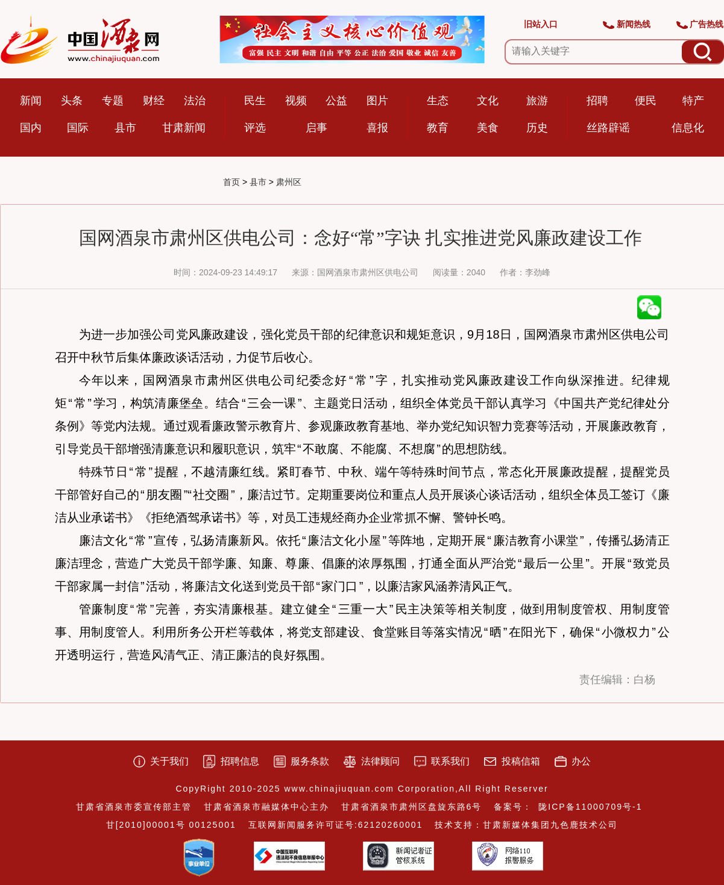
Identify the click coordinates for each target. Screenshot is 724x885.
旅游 (537, 101)
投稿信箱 (521, 761)
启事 (316, 128)
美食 (488, 128)
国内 (31, 128)
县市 (125, 128)
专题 (113, 101)
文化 (488, 101)
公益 (336, 101)
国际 (78, 128)
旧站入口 (541, 24)
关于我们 (169, 761)
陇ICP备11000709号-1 (590, 807)
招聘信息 (240, 761)
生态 (438, 101)
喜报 (377, 128)
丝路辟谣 (608, 128)
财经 (154, 101)
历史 (537, 128)
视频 (296, 101)
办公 (581, 761)
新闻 (31, 101)
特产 (693, 101)
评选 (255, 128)
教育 (438, 128)
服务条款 (310, 761)
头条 (72, 101)
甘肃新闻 (184, 128)
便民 (645, 101)
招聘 (597, 101)
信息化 (688, 128)
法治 (195, 101)
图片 (377, 101)
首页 (231, 182)
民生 (255, 101)
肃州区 (288, 182)
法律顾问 (380, 761)
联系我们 (450, 761)
